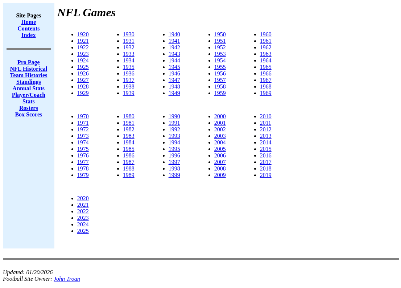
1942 (174, 47)
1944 (174, 60)
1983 (129, 136)
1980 (129, 116)
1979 (83, 175)
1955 (220, 67)
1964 (266, 60)
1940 (174, 34)
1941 (174, 41)
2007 (220, 162)
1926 (83, 73)
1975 (83, 149)
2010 (266, 116)
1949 (174, 93)
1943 (174, 54)
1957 (220, 80)
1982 (129, 129)
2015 (266, 149)
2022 (83, 211)
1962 (266, 47)
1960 (266, 34)
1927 (83, 80)
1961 (266, 41)
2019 (266, 175)
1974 (83, 142)
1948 (174, 86)
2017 (266, 162)
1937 (129, 80)
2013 (266, 136)
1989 (129, 175)
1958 (220, 86)
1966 (266, 73)
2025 (83, 231)
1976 (83, 155)
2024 (83, 224)
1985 (129, 149)
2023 (83, 218)
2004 (220, 142)
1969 (266, 93)
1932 (129, 47)
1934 (129, 60)
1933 (129, 54)
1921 (83, 41)
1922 (83, 47)
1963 (266, 54)
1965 (266, 67)
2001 (220, 123)
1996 (174, 155)
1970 (83, 116)
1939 (129, 93)
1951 (220, 41)
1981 (129, 123)
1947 (174, 80)
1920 (83, 34)
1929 (83, 93)
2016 (266, 155)
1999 (174, 175)
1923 (83, 54)
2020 (83, 198)
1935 (129, 67)
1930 (129, 34)
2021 (83, 205)
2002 (220, 129)
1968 (266, 86)
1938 (129, 86)
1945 (174, 67)
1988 (129, 168)
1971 (83, 123)
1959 (220, 93)
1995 (174, 149)
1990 (174, 116)
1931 (129, 41)
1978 (83, 168)
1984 (129, 142)
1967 (266, 80)
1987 (129, 162)
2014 (266, 142)
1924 (83, 60)
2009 (220, 175)
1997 (174, 162)
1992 (174, 129)
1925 (83, 67)
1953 (220, 54)
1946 (174, 73)
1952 (220, 47)
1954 (220, 60)
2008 (220, 168)
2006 (220, 155)
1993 (174, 136)
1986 (129, 155)
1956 (220, 73)
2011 (265, 123)
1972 (83, 129)
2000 (220, 116)
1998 (174, 168)
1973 (83, 136)
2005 (220, 149)
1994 (174, 142)
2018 (266, 168)
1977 (83, 162)
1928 (83, 86)
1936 (129, 73)
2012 (266, 129)
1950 (220, 34)
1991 (174, 123)
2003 (220, 136)
